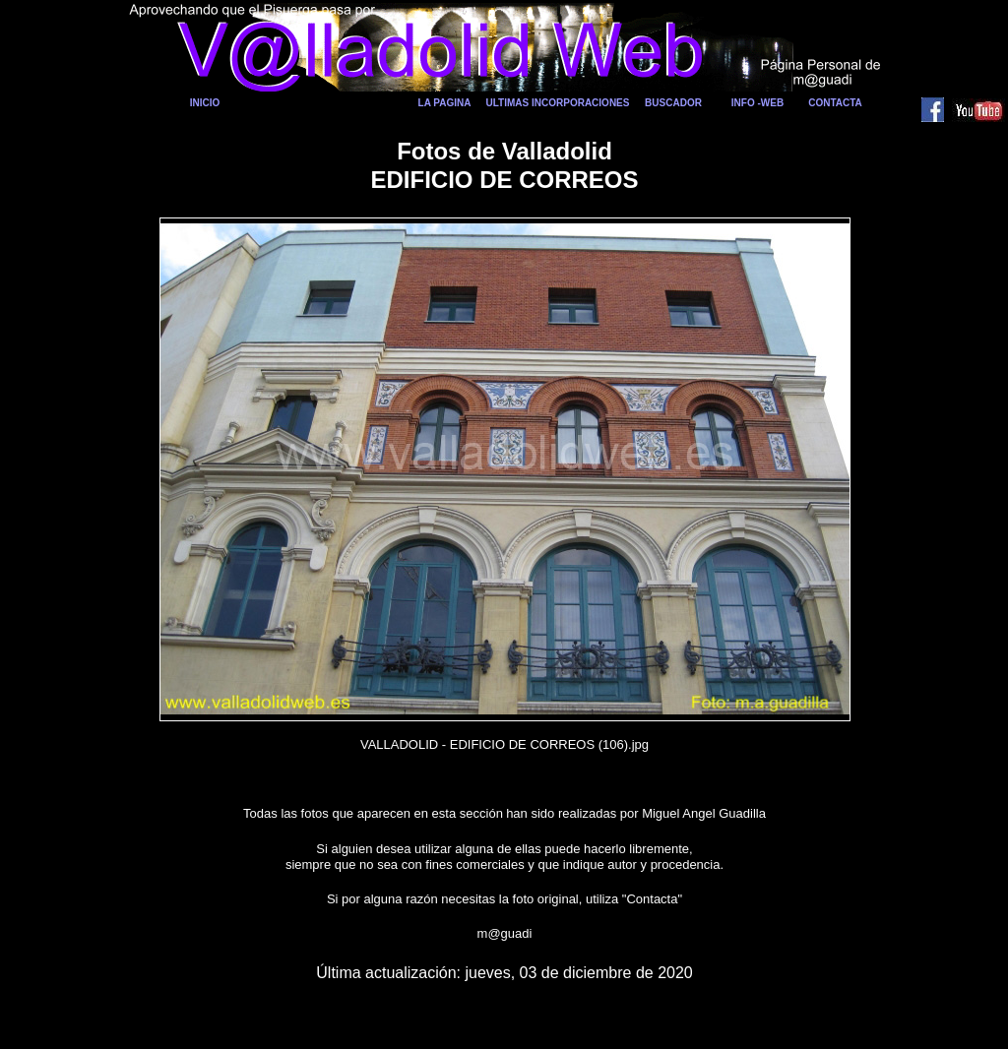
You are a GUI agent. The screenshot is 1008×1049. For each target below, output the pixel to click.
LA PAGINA (445, 102)
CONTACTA (835, 102)
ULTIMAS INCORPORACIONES (558, 102)
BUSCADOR (673, 102)
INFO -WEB (757, 102)
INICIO (205, 102)
